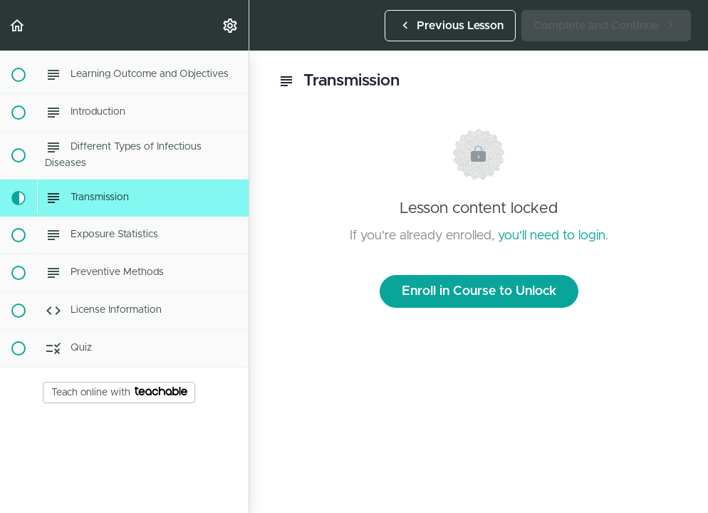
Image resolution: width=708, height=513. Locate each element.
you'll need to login (551, 235)
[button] (18, 25)
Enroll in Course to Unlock (479, 291)
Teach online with (119, 392)
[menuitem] (231, 25)
